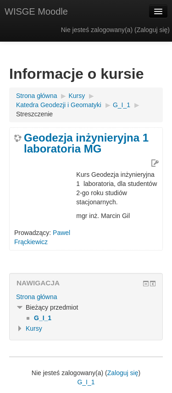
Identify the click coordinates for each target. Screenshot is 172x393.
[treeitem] (86, 296)
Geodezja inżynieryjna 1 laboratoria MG (86, 143)
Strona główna (36, 296)
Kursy (34, 328)
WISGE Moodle (36, 11)
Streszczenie (34, 114)
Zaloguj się (152, 29)
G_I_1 (85, 382)
